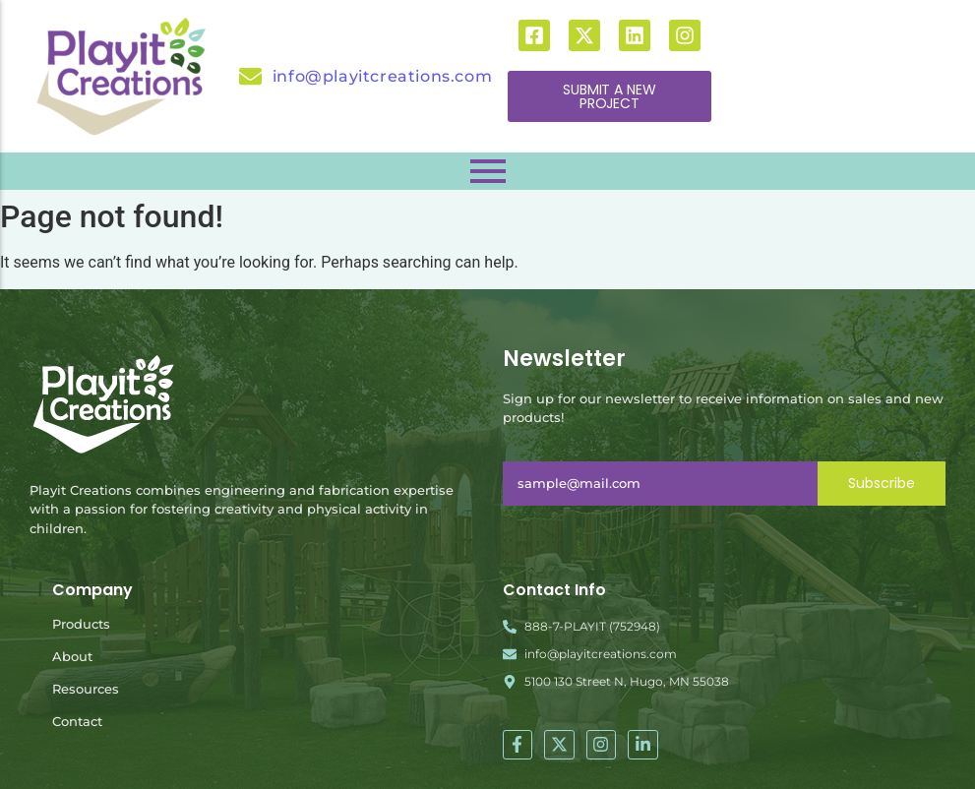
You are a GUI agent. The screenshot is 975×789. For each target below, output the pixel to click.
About (72, 656)
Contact (77, 721)
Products (81, 624)
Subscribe (881, 483)
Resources (85, 689)
